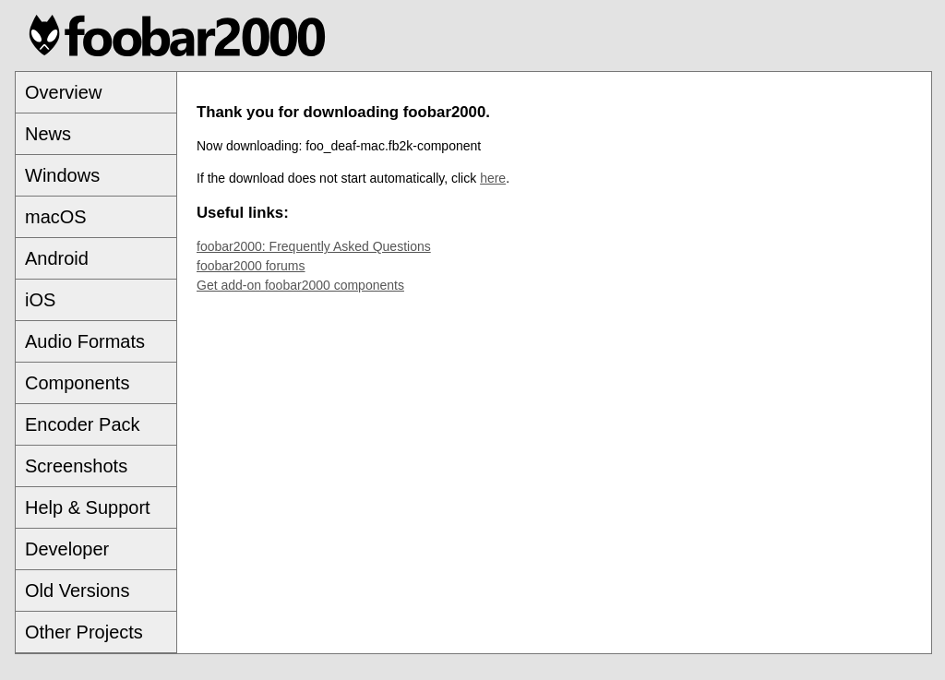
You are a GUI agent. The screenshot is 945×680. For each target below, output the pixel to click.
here (493, 178)
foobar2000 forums (251, 265)
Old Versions (77, 590)
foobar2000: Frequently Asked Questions (314, 246)
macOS (56, 217)
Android (57, 258)
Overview (63, 92)
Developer (67, 549)
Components (77, 383)
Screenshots (76, 466)
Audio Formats (85, 341)
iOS (40, 300)
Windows (62, 175)
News (48, 134)
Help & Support (87, 507)
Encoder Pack (82, 424)
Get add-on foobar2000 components (300, 285)
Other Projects (84, 632)
